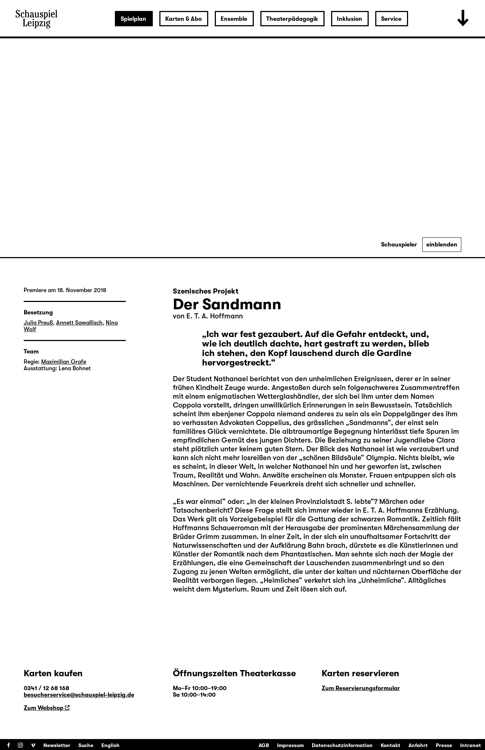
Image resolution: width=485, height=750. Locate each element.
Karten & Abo (183, 19)
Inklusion (349, 19)
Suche (85, 745)
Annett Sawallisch (79, 322)
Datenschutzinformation (342, 745)
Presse (444, 745)
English (110, 745)
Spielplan (133, 19)
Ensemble (234, 19)
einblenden (441, 244)
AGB (264, 745)
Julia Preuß (38, 322)
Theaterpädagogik (292, 19)
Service (391, 19)
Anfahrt (418, 745)
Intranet (470, 745)
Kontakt (390, 745)
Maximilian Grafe (63, 362)
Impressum (290, 745)
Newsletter (56, 745)
